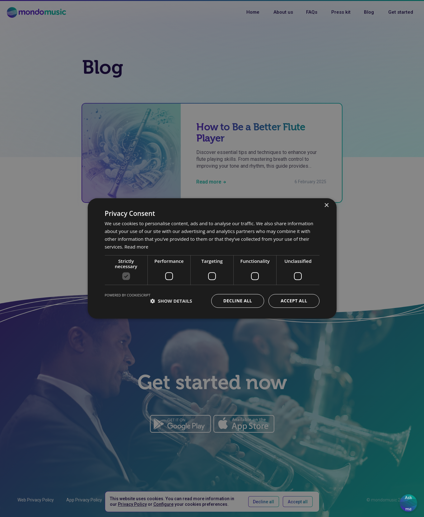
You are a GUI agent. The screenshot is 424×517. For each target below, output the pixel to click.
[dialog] (212, 258)
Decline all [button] (237, 301)
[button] (171, 301)
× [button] (326, 205)
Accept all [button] (294, 301)
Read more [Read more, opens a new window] (136, 247)
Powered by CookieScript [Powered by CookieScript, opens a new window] (128, 295)
